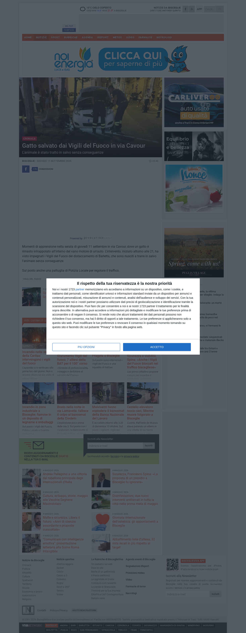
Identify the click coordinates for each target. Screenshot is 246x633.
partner (79, 289)
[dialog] (123, 316)
